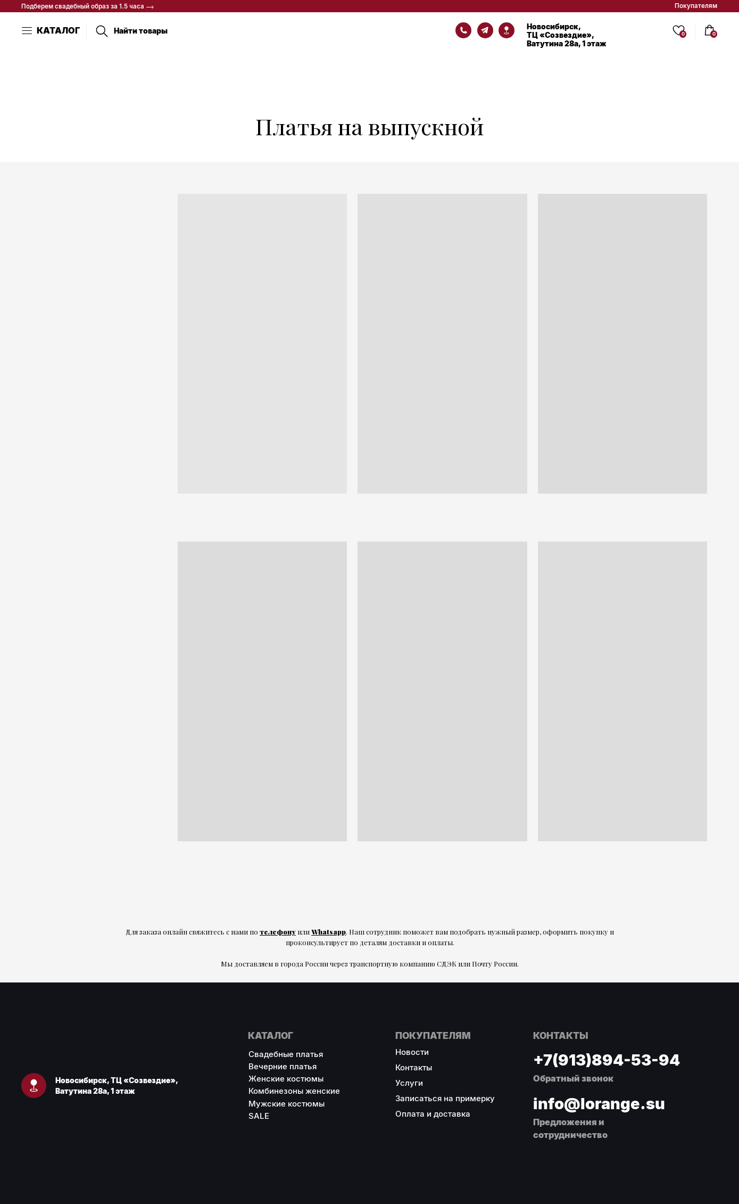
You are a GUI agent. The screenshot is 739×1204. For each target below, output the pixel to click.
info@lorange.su (599, 1103)
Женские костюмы (285, 1079)
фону (286, 931)
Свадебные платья (285, 1054)
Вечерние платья (282, 1066)
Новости (412, 1052)
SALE (258, 1116)
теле (268, 931)
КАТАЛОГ (58, 30)
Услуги (409, 1083)
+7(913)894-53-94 (606, 1060)
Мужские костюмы (286, 1104)
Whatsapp (328, 931)
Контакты (413, 1067)
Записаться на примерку (445, 1098)
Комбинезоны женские (294, 1091)
